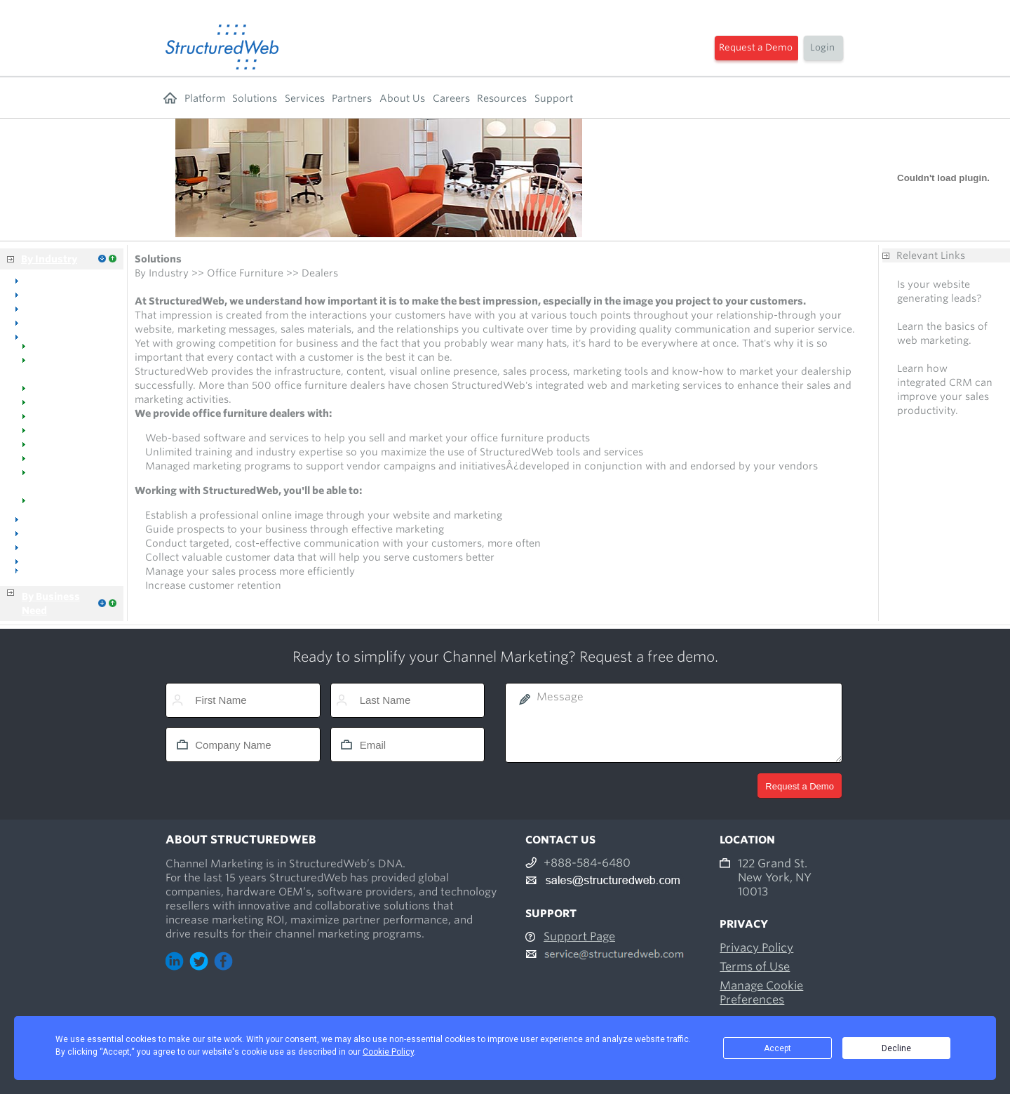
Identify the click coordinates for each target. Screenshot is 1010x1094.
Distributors (53, 546)
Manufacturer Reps (71, 420)
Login (822, 47)
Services (305, 98)
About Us (402, 98)
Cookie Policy (388, 1052)
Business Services (57, 574)
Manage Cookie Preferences (761, 992)
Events (40, 462)
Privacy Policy (756, 947)
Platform (204, 98)
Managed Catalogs (69, 434)
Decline (896, 1048)
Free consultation (939, 354)
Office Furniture (63, 336)
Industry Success (65, 448)
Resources (502, 98)
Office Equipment (67, 322)
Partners (352, 98)
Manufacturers (60, 406)
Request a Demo (756, 47)
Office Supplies (61, 518)
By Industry (49, 259)
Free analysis (928, 312)
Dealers (43, 392)
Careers (451, 98)
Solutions (254, 98)
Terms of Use (755, 966)
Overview (48, 280)
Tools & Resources (69, 504)
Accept (777, 1048)
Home (170, 98)
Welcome (47, 350)
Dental (40, 294)
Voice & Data (56, 532)
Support (553, 98)
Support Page (579, 936)
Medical (44, 308)
